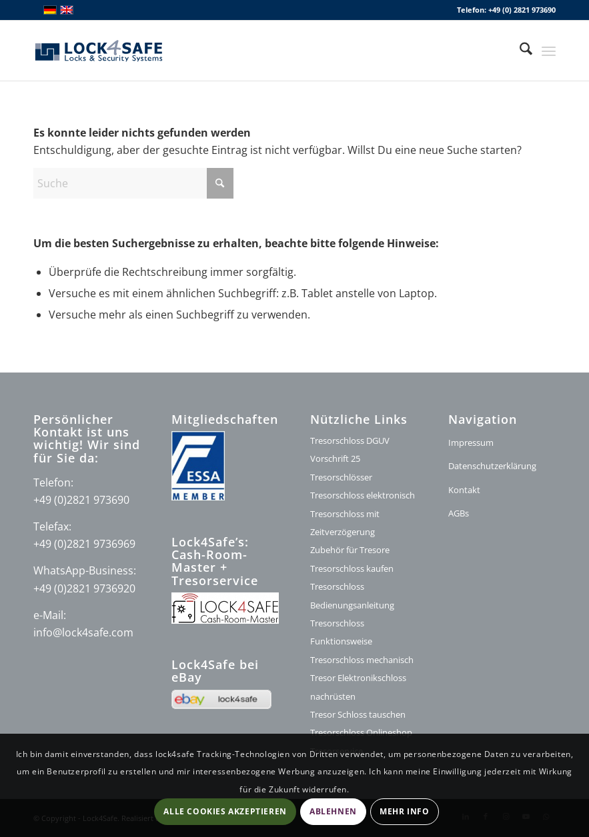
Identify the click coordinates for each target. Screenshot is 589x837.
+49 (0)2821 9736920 (84, 588)
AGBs (458, 513)
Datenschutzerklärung (492, 466)
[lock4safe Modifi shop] (98, 51)
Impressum (471, 442)
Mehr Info (404, 811)
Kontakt (464, 490)
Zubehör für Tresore (350, 550)
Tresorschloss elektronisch (362, 495)
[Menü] (549, 51)
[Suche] (519, 51)
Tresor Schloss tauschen (358, 714)
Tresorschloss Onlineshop (361, 732)
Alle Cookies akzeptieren (224, 811)
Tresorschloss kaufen (352, 568)
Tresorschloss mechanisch (362, 660)
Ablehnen (333, 811)
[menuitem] (519, 51)
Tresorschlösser (341, 477)
